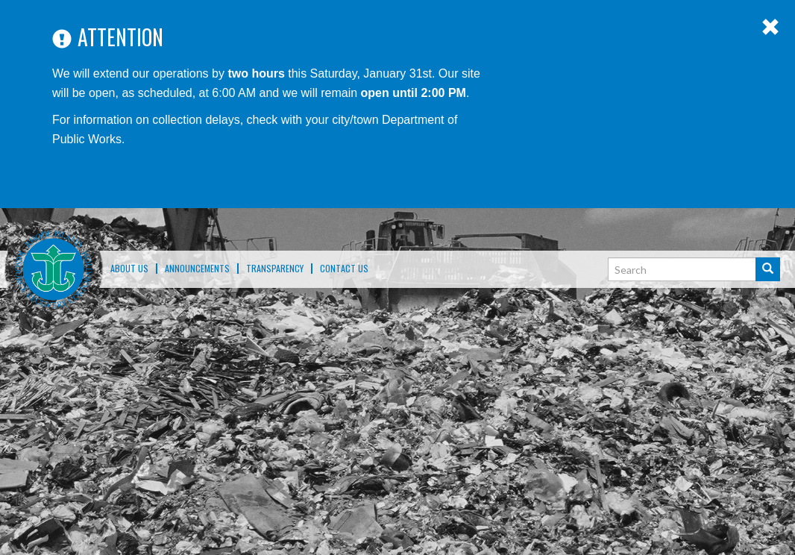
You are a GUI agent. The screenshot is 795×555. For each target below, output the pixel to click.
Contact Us (344, 268)
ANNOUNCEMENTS (197, 268)
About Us (129, 268)
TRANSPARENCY (275, 268)
